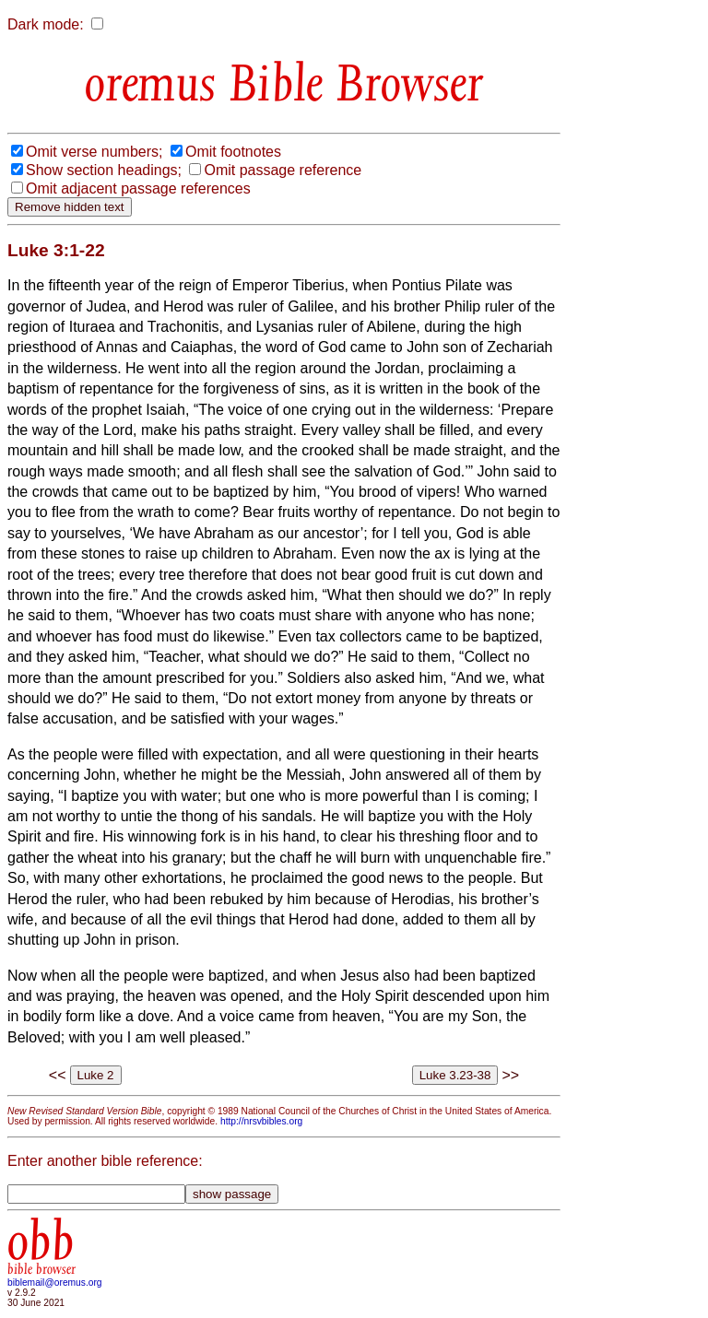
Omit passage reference (282, 170)
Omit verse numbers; (94, 151)
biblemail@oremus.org (54, 1282)
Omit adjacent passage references (138, 188)
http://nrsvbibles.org (261, 1121)
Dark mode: (45, 24)
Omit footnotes (233, 151)
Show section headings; (104, 170)
